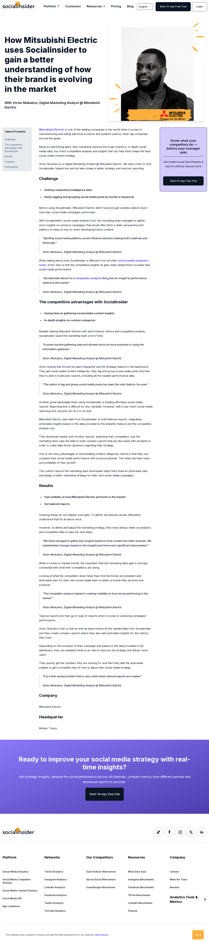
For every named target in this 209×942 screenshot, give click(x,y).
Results (8, 156)
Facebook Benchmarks (141, 887)
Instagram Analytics (55, 879)
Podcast (132, 910)
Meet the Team (178, 879)
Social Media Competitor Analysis (17, 881)
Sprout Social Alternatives (101, 879)
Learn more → (103, 934)
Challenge (10, 139)
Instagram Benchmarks (141, 879)
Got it (198, 934)
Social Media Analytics (16, 871)
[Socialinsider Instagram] (180, 832)
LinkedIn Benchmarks (140, 903)
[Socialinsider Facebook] (169, 832)
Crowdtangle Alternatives (100, 887)
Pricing (116, 6)
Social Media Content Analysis (20, 890)
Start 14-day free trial (105, 794)
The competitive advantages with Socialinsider (13, 148)
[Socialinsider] (18, 4)
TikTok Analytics (53, 871)
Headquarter (11, 166)
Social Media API (12, 898)
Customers (73, 6)
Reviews (174, 887)
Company (10, 161)
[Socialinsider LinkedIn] (201, 832)
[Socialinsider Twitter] (191, 832)
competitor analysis (88, 278)
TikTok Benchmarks (139, 895)
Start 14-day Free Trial (173, 6)
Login (199, 6)
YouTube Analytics (55, 910)
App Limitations (11, 906)
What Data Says (137, 871)
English (145, 6)
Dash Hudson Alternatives (101, 871)
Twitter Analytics (54, 903)
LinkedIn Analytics (54, 887)
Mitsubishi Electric (51, 129)
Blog (130, 6)
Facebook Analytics (55, 895)
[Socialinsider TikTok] (158, 832)
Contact (174, 871)
